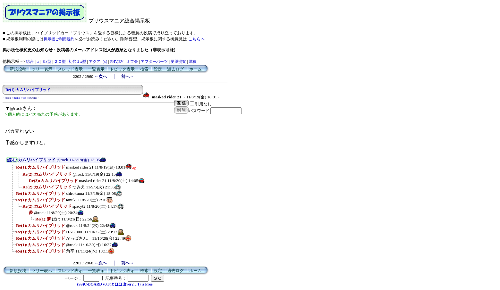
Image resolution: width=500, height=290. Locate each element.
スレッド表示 (70, 69)
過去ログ (175, 69)
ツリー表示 (41, 69)
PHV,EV (116, 61)
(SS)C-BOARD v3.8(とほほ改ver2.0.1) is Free (114, 284)
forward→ (34, 97)
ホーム (195, 69)
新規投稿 (18, 69)
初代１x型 (77, 61)
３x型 (46, 61)
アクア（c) (98, 61)
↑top (23, 97)
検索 (144, 69)
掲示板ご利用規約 (59, 39)
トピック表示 (122, 69)
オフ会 (132, 61)
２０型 (60, 61)
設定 (158, 69)
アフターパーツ (154, 61)
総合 (30, 61)
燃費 (193, 61)
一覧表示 (96, 69)
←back (7, 97)
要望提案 (178, 61)
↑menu (16, 97)
